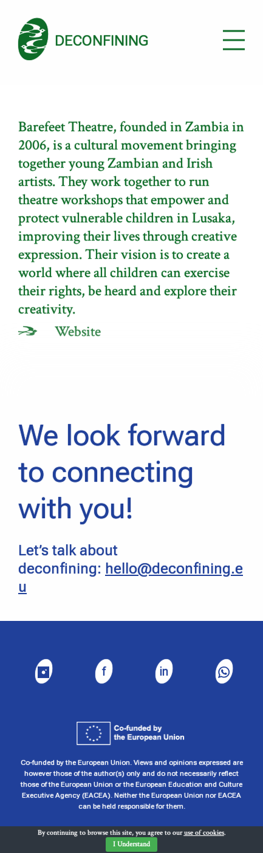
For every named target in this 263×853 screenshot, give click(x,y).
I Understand (131, 844)
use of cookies (204, 832)
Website (78, 331)
